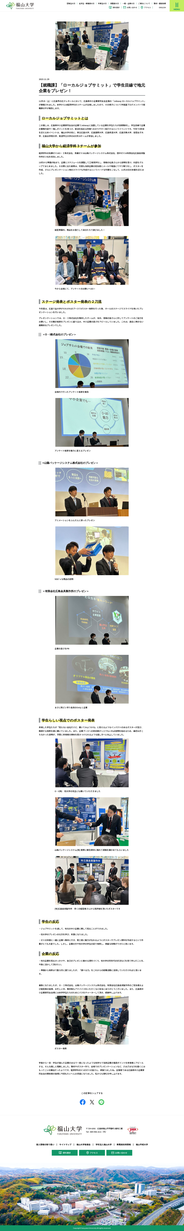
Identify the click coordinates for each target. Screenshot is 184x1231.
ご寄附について (144, 3)
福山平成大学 (142, 1144)
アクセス (147, 7)
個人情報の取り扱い (45, 1144)
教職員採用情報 (124, 1144)
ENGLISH (162, 7)
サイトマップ (65, 1144)
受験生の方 (71, 3)
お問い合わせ (132, 7)
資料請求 (116, 7)
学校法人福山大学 (104, 1144)
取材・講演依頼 (160, 3)
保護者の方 (114, 3)
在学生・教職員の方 (86, 3)
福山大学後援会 (83, 1144)
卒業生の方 (102, 3)
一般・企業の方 (128, 3)
